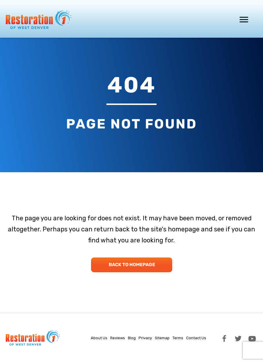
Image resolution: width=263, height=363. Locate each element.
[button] (224, 338)
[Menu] (244, 20)
